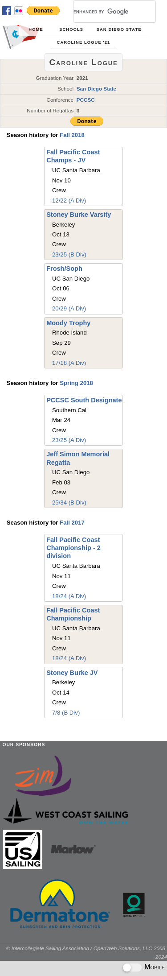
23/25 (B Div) (69, 254)
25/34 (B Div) (69, 502)
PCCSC (86, 100)
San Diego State (119, 29)
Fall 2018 (72, 135)
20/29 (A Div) (69, 308)
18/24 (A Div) (69, 596)
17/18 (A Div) (69, 363)
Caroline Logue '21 (83, 42)
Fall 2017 (72, 522)
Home (36, 29)
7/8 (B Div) (66, 712)
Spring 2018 (76, 383)
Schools (71, 29)
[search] (103, 11)
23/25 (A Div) (69, 440)
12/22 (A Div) (69, 200)
